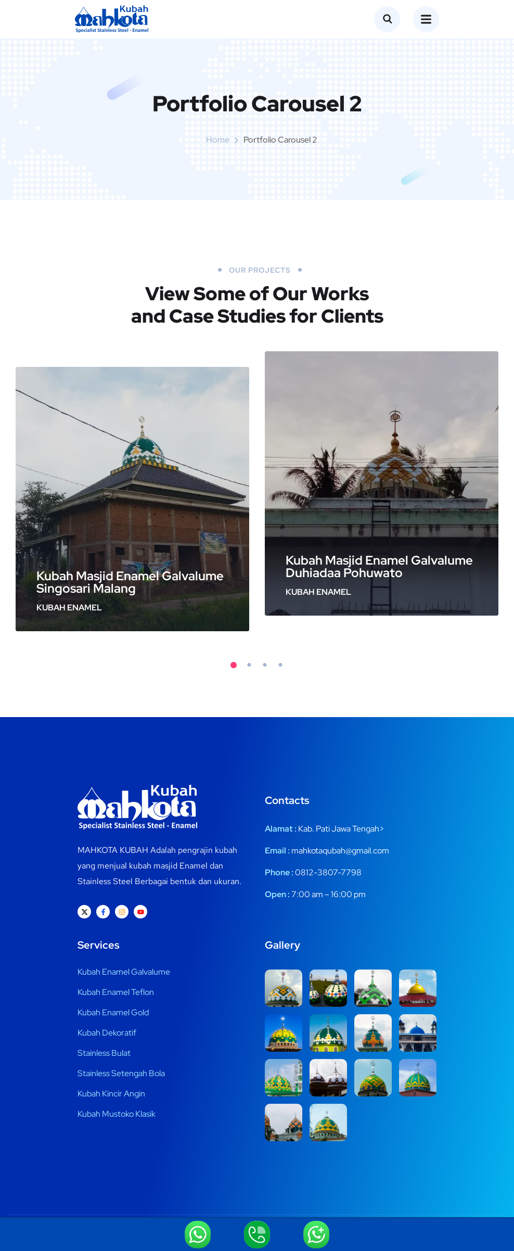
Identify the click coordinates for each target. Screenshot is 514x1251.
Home (217, 139)
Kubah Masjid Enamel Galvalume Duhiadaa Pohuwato (379, 566)
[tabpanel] (132, 499)
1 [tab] (233, 665)
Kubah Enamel (69, 607)
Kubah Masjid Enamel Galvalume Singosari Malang (130, 582)
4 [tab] (280, 665)
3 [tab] (265, 665)
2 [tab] (249, 665)
